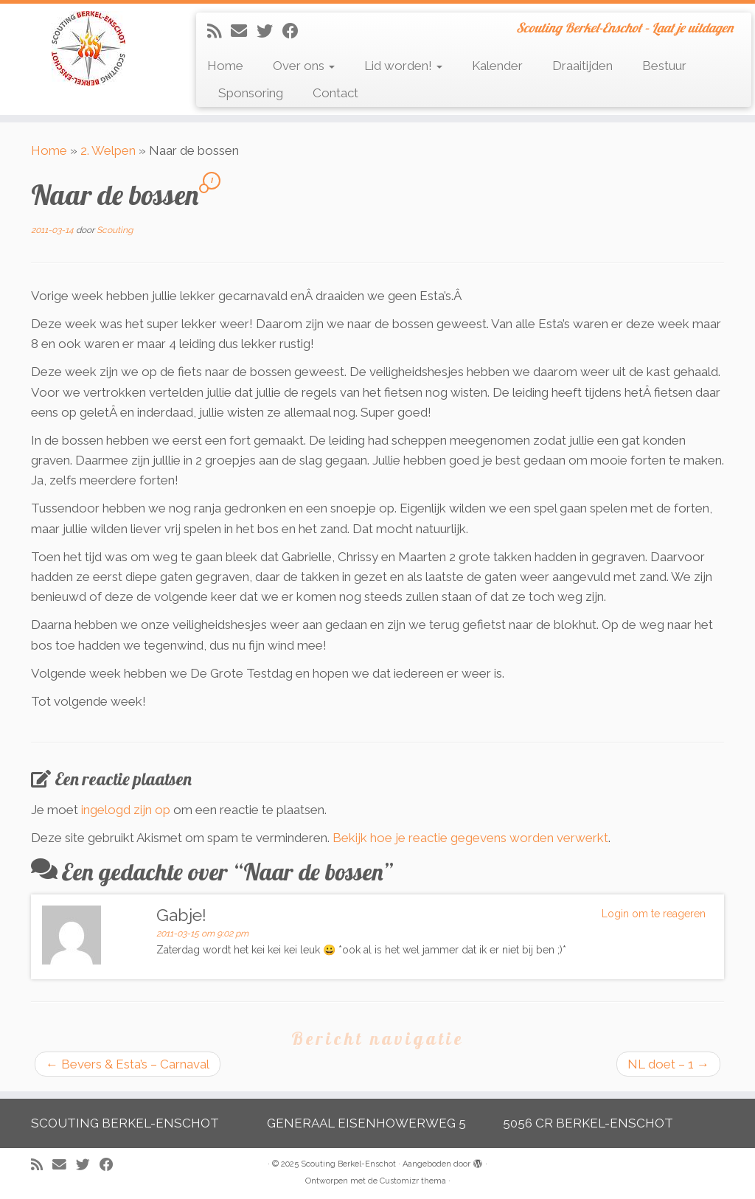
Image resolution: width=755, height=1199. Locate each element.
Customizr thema (413, 1181)
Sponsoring (250, 93)
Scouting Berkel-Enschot (348, 1164)
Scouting (115, 230)
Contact (335, 93)
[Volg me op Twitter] (269, 31)
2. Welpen (108, 150)
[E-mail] (244, 31)
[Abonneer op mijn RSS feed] (219, 31)
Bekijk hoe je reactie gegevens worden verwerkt (470, 837)
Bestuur (664, 65)
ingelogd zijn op (125, 809)
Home (225, 65)
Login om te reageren (654, 914)
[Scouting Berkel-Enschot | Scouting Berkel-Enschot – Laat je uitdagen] (88, 48)
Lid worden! (403, 65)
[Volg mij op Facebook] (295, 31)
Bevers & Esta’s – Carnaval (127, 1064)
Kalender (497, 65)
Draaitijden (582, 65)
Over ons (304, 65)
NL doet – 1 (668, 1064)
